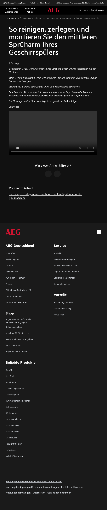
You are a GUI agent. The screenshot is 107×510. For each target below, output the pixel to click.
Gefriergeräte (12, 406)
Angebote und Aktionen (16, 351)
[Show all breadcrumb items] (4, 18)
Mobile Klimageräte (14, 456)
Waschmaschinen (13, 419)
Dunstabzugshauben (15, 388)
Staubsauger (11, 437)
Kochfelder (10, 376)
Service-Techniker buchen (65, 265)
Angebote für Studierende (17, 333)
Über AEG (10, 253)
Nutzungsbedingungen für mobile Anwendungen (32, 487)
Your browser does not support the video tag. (53, 133)
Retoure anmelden (14, 327)
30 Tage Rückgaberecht (41, 3)
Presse (9, 283)
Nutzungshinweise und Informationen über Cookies (34, 481)
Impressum (39, 492)
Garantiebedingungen (59, 492)
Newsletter (59, 314)
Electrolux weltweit (14, 296)
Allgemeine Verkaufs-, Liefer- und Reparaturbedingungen (21, 321)
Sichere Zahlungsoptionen (14, 3)
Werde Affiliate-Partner (16, 302)
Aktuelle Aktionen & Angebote (19, 339)
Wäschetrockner (13, 425)
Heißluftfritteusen (14, 443)
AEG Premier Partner (15, 277)
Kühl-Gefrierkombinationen (18, 400)
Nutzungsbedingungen (18, 492)
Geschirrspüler (12, 394)
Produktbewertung (62, 308)
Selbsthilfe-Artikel (62, 283)
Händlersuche (12, 271)
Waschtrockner (12, 431)
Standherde (11, 382)
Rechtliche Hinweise (72, 487)
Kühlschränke (12, 413)
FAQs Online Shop (14, 345)
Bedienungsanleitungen (64, 277)
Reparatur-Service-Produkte (66, 271)
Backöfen (10, 370)
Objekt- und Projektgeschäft (18, 290)
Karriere (9, 265)
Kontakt (57, 253)
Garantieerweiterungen (64, 259)
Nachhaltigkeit (12, 259)
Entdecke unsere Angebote (92, 3)
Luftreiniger (11, 450)
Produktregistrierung (63, 302)
